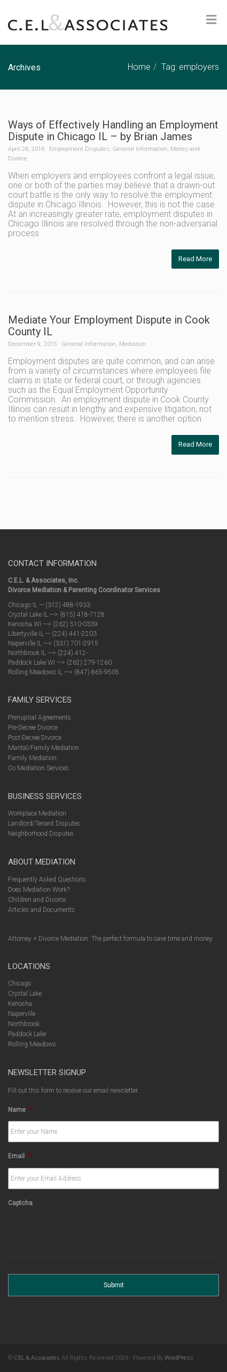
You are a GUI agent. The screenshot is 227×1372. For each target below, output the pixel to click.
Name (20, 1109)
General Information (140, 149)
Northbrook (24, 1024)
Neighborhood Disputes (41, 833)
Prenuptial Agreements (39, 717)
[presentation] (89, 1235)
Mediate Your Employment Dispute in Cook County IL (109, 325)
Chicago (19, 983)
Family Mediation (32, 758)
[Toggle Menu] (211, 19)
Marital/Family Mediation (43, 748)
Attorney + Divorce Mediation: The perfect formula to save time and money (110, 938)
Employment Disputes (79, 149)
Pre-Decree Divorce (33, 727)
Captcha (20, 1203)
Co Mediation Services (38, 768)
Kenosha (20, 1003)
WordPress (179, 1357)
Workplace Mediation (37, 813)
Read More (195, 259)
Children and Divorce (37, 899)
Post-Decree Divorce (34, 737)
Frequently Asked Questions (47, 879)
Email (20, 1156)
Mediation (132, 344)
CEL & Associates (37, 1357)
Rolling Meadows (32, 1044)
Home (139, 67)
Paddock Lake (27, 1034)
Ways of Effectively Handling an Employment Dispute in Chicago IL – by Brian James (113, 130)
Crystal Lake (25, 993)
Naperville (21, 1014)
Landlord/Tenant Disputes (44, 823)
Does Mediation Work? (38, 889)
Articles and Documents (41, 910)
